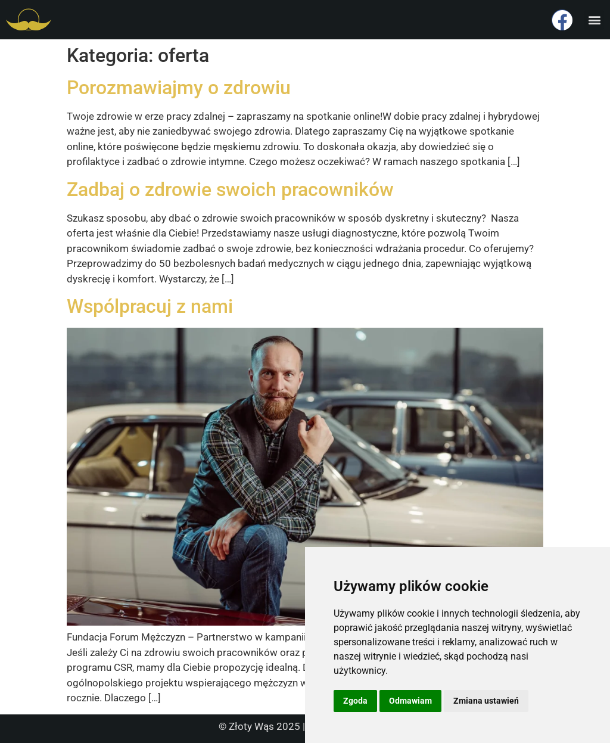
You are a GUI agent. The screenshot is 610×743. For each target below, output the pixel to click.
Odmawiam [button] (410, 700)
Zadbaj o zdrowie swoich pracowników (230, 189)
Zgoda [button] (355, 700)
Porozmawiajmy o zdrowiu (179, 87)
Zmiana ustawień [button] (486, 700)
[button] (594, 20)
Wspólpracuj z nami (150, 306)
